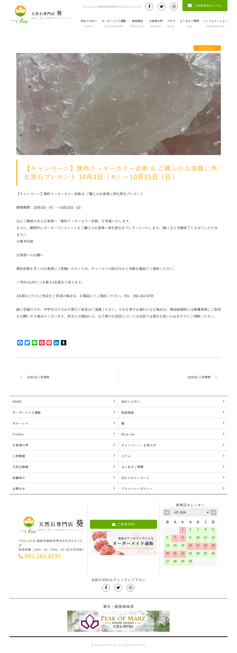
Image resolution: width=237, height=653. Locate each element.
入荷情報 (63, 456)
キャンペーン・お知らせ (173, 445)
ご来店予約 (123, 524)
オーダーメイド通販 (114, 23)
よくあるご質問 (189, 23)
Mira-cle (173, 434)
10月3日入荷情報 (32, 377)
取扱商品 (137, 23)
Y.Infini (63, 434)
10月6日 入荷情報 (204, 377)
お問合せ (63, 488)
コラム (173, 456)
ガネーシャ (63, 423)
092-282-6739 (39, 556)
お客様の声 (156, 23)
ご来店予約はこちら (205, 5)
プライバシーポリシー (173, 488)
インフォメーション (215, 23)
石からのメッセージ (173, 477)
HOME (63, 401)
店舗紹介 (63, 477)
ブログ (171, 23)
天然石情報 (63, 466)
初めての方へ (89, 23)
